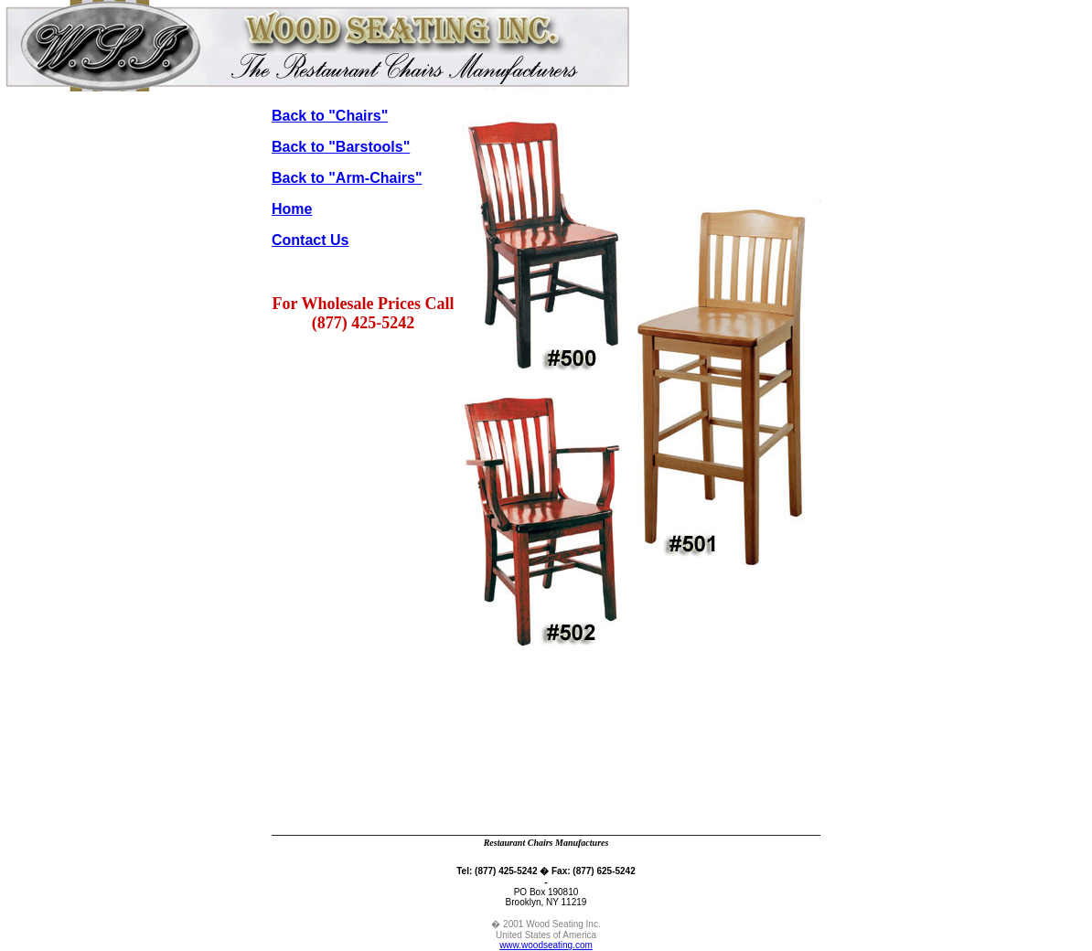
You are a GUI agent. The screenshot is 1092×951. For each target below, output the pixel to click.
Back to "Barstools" (341, 147)
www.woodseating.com (546, 945)
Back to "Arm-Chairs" (347, 178)
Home (292, 209)
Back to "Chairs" (330, 115)
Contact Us (310, 240)
